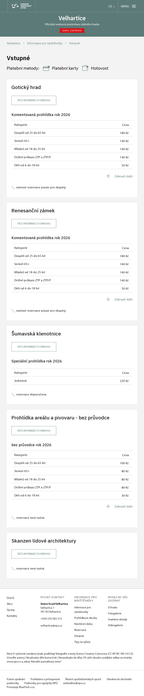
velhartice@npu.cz (51, 626)
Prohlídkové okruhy (85, 618)
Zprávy (11, 610)
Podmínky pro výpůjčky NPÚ (54, 683)
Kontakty (12, 616)
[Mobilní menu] (129, 6)
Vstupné (79, 636)
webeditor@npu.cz (88, 683)
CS (112, 6)
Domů (10, 598)
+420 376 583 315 (51, 619)
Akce (10, 604)
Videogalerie (115, 625)
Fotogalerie (115, 613)
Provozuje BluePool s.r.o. (21, 687)
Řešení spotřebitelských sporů (86, 679)
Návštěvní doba (83, 624)
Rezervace (80, 630)
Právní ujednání (16, 679)
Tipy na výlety (82, 642)
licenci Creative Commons (91, 654)
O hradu (112, 607)
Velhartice (72, 18)
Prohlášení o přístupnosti (47, 679)
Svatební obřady (117, 619)
